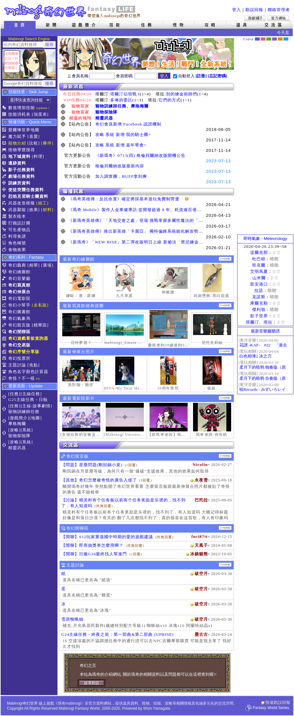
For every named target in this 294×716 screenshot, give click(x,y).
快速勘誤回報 (277, 702)
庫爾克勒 (259, 303)
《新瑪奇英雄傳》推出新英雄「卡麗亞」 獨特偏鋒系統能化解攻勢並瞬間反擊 (144, 231)
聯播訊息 (146, 192)
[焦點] (33, 365)
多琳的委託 (121, 100)
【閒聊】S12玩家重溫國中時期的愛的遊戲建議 (107, 536)
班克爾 (258, 265)
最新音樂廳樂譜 (265, 331)
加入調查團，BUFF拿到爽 (121, 176)
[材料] (47, 209)
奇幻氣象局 (19, 318)
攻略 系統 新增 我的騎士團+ (123, 134)
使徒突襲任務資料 (26, 189)
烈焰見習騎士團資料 (28, 196)
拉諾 (258, 290)
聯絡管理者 (279, 9)
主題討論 (17, 365)
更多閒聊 (225, 528)
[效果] (33, 209)
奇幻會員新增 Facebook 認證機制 (128, 124)
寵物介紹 (17, 143)
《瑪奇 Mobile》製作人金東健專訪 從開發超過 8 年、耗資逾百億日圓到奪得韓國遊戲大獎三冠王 (163, 209)
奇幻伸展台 (19, 291)
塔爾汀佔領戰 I (125, 94)
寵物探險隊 (106, 112)
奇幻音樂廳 (19, 278)
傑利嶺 (258, 309)
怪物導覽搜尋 (21, 149)
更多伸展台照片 (225, 351)
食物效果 (17, 249)
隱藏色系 (289, 36)
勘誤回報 (254, 9)
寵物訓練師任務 (110, 106)
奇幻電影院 (19, 298)
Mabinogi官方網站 (278, 18)
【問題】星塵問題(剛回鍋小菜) (92, 464)
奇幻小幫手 (19, 305)
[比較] (33, 143)
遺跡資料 (17, 163)
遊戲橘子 (255, 18)
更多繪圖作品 (225, 259)
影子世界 (259, 315)
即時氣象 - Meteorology (265, 238)
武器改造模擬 (21, 203)
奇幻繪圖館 (19, 271)
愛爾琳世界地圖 (23, 129)
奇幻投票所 (19, 358)
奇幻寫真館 (19, 285)
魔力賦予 (17, 136)
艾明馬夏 (259, 271)
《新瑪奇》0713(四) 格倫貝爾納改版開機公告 (140, 155)
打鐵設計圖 (19, 223)
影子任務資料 (21, 169)
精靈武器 (104, 118)
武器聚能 (17, 209)
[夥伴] (47, 143)
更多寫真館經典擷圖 (225, 305)
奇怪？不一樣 (21, 378)
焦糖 (280, 39)
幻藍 (257, 39)
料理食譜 (17, 236)
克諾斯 (258, 296)
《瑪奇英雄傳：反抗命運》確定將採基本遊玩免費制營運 (126, 199)
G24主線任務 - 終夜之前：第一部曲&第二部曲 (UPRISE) (117, 634)
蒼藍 (286, 39)
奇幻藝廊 (17, 265)
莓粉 (263, 39)
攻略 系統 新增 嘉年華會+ (121, 145)
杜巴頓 (258, 258)
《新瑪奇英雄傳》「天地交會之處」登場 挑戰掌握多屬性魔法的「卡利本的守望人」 (151, 220)
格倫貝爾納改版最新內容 (119, 166)
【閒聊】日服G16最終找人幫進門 (94, 554)
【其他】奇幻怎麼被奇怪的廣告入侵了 (99, 480)
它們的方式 (169, 100)
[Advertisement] (265, 138)
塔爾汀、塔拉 (259, 322)
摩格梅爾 (140, 106)
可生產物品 (19, 229)
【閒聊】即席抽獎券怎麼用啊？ (92, 545)
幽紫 (274, 39)
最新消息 (146, 87)
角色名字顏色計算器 (28, 371)
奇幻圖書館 (19, 311)
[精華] (33, 265)
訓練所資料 (19, 183)
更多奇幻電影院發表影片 (225, 398)
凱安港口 (259, 284)
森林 (268, 39)
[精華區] (40, 325)
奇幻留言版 (19, 325)
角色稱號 (17, 243)
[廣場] (47, 265)
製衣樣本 (17, 216)
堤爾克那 (259, 252)
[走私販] (40, 305)
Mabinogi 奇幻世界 (73, 11)
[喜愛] (33, 136)
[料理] (38, 156)
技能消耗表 (19, 114)
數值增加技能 (21, 107)
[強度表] (40, 114)
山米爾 (259, 277)
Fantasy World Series (271, 708)
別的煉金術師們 (181, 94)
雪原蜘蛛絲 (72, 619)
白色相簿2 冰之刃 (255, 356)
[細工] (42, 203)
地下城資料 (19, 156)
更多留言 (225, 456)
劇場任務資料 (21, 176)
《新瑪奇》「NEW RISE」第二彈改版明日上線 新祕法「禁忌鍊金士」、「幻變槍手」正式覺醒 (162, 242)
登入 (236, 9)
